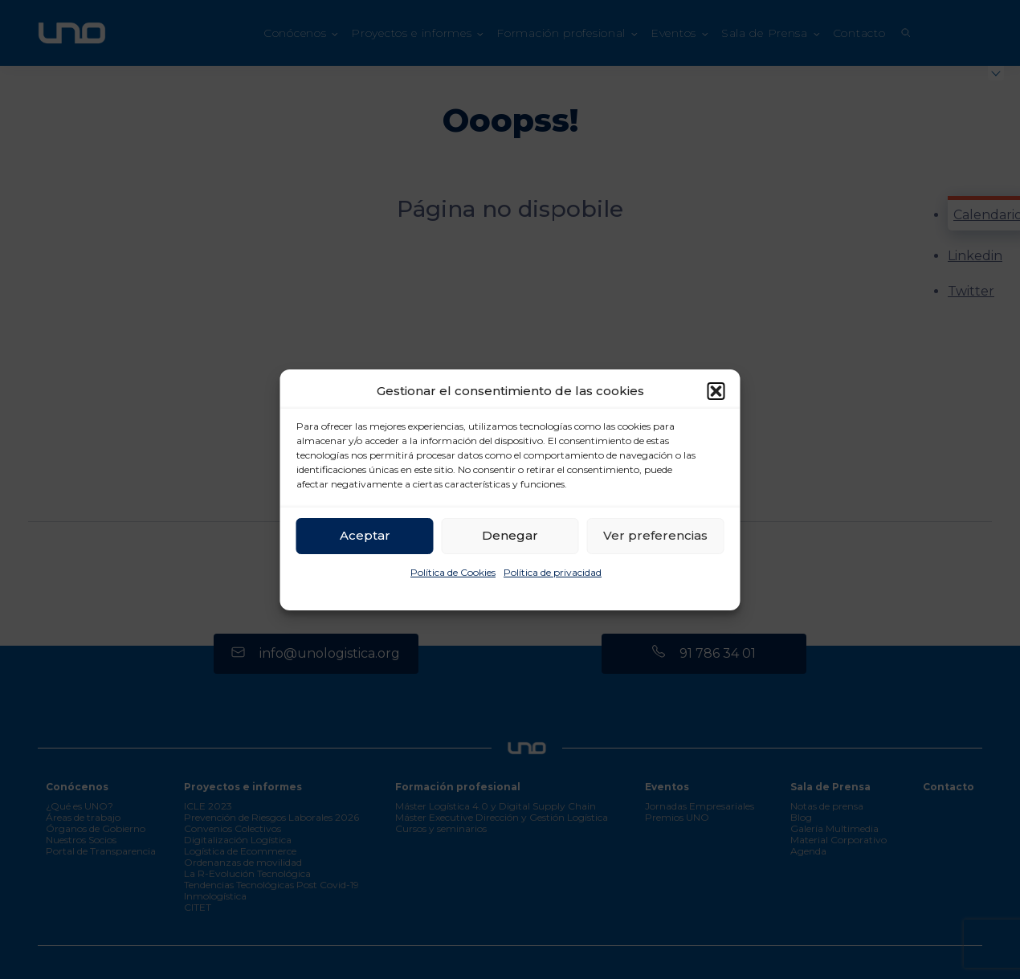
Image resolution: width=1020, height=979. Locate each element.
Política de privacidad (553, 572)
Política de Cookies (453, 572)
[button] (716, 391)
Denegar (510, 535)
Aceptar (365, 535)
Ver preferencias (655, 535)
